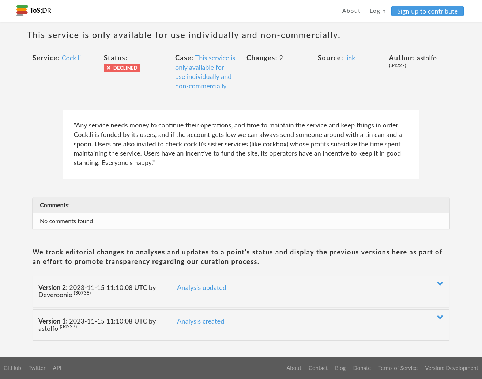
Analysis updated (201, 287)
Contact (318, 367)
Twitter (37, 367)
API (57, 367)
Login (378, 10)
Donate (362, 367)
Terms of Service (398, 367)
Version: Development (451, 367)
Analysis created (200, 321)
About (351, 10)
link (350, 58)
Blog (340, 367)
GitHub (12, 367)
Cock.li (71, 58)
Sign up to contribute (427, 11)
